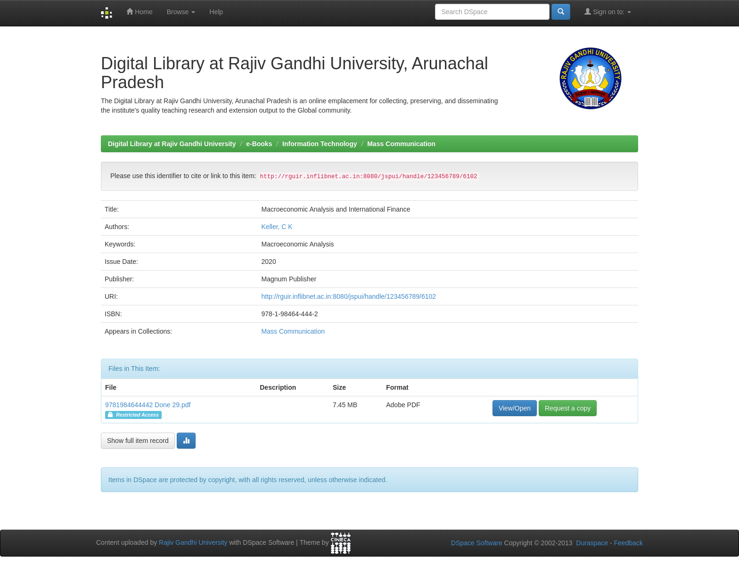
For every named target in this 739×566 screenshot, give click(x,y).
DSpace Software (476, 543)
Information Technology (319, 144)
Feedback (628, 543)
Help (216, 12)
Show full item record (138, 440)
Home (139, 12)
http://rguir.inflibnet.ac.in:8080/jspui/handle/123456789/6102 (349, 296)
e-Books (259, 144)
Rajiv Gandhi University (193, 542)
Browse (181, 12)
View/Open (515, 408)
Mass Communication (401, 144)
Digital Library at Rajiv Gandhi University (172, 144)
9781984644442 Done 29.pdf (147, 405)
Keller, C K (277, 226)
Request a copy (568, 408)
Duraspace (592, 543)
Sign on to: (607, 12)
